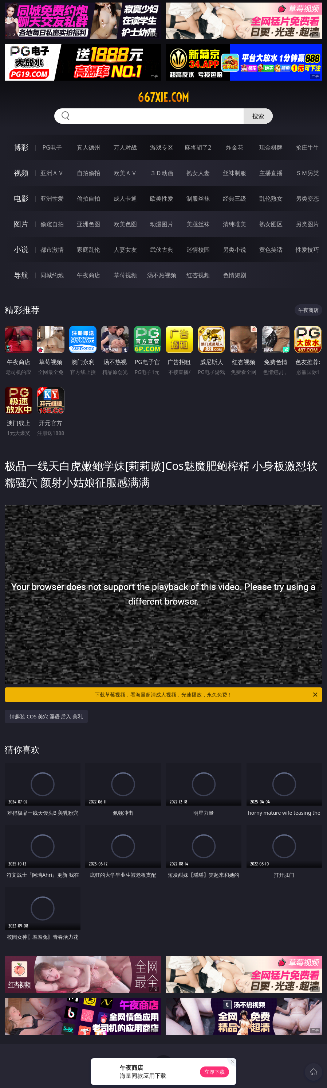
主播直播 (271, 173)
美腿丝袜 (198, 224)
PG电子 (52, 147)
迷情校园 (198, 250)
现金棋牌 (271, 147)
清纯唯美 (234, 224)
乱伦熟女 (271, 198)
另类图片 (307, 224)
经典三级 (234, 198)
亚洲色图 (88, 224)
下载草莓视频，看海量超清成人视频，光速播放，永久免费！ (207, 694)
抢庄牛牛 (307, 147)
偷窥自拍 (52, 224)
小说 (21, 249)
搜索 (258, 116)
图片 (21, 224)
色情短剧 (234, 275)
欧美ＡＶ (125, 173)
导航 (21, 275)
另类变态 (307, 198)
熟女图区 (271, 224)
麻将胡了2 (198, 147)
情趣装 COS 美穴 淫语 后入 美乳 (46, 716)
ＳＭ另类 (307, 173)
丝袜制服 (234, 173)
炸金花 (234, 147)
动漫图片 (161, 224)
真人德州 (88, 147)
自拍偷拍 (88, 173)
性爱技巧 (307, 250)
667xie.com (163, 97)
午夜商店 (88, 275)
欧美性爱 (161, 198)
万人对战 (125, 147)
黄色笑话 (271, 250)
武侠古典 (161, 250)
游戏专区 (161, 147)
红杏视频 (198, 275)
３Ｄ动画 (161, 173)
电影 (21, 198)
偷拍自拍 (88, 198)
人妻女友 (125, 250)
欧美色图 (125, 224)
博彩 (21, 147)
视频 (21, 173)
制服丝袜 (198, 198)
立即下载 (214, 1071)
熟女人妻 (198, 173)
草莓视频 (125, 275)
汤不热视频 (161, 275)
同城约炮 (52, 275)
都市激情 (52, 250)
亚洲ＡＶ (52, 173)
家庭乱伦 (88, 250)
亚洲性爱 (52, 198)
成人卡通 (125, 198)
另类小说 (234, 250)
